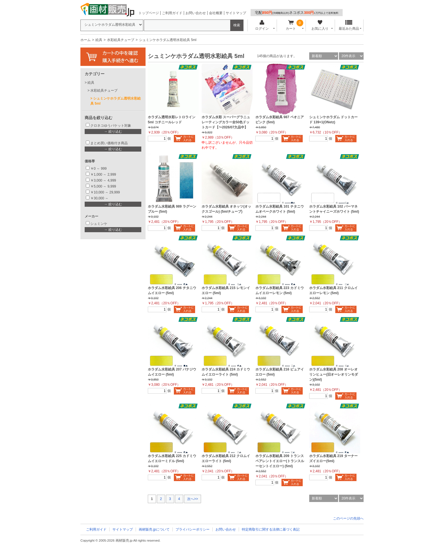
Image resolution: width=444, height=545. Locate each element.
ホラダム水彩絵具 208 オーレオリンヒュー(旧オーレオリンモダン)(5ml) (333, 374)
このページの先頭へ (348, 518)
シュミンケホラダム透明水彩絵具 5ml (115, 100)
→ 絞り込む (113, 131)
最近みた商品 (349, 25)
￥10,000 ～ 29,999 (105, 192)
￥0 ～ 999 (98, 169)
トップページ (148, 13)
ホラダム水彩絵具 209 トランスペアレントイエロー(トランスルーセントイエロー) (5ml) (279, 461)
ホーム (85, 40)
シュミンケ (98, 224)
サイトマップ (236, 13)
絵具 (98, 40)
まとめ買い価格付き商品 (109, 143)
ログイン (262, 25)
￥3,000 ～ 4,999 (103, 180)
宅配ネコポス (296, 12)
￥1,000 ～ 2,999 (103, 174)
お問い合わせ (195, 13)
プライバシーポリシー (193, 529)
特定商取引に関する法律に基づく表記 (271, 529)
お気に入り (320, 25)
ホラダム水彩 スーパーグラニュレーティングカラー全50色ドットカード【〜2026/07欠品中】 (226, 122)
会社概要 (216, 13)
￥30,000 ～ (99, 198)
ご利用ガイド (172, 13)
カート (291, 25)
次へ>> (192, 499)
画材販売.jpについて (154, 529)
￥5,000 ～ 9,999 (103, 186)
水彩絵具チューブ (120, 40)
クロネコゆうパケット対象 (110, 126)
